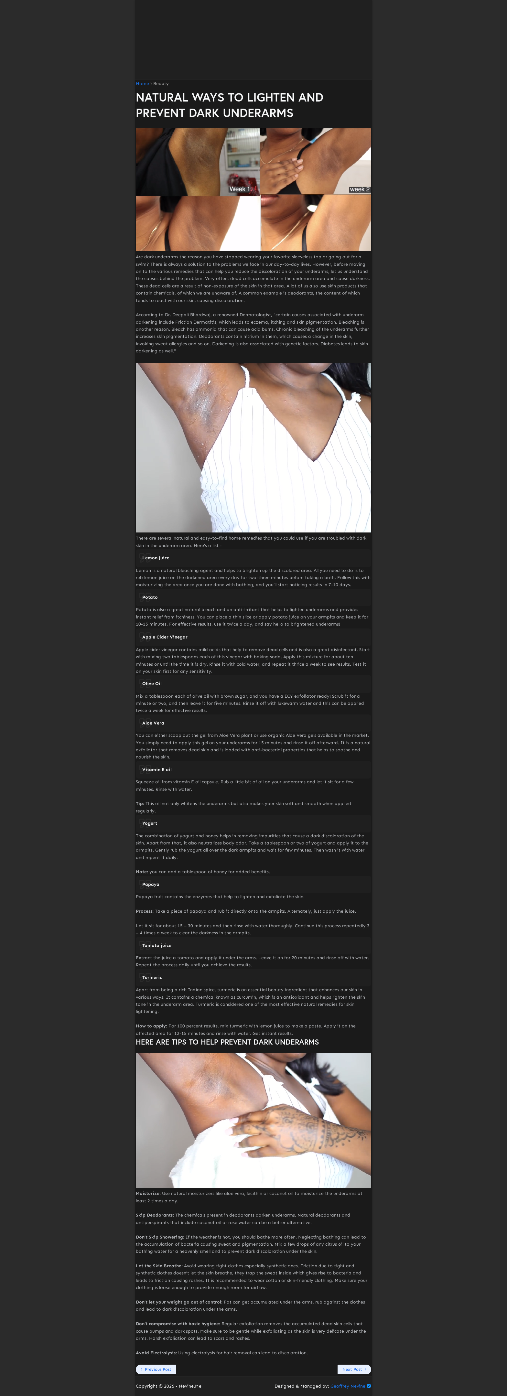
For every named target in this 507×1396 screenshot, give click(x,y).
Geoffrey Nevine (347, 1386)
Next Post (352, 1369)
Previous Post (158, 1369)
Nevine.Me (190, 1386)
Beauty (161, 83)
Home (142, 83)
